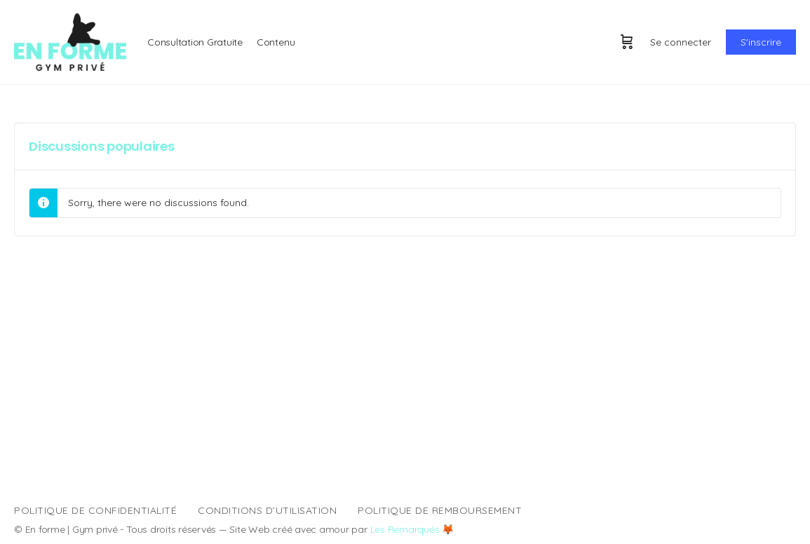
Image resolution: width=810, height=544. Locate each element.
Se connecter (680, 42)
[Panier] (627, 42)
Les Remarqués (405, 529)
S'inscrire (761, 42)
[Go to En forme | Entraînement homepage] (70, 41)
